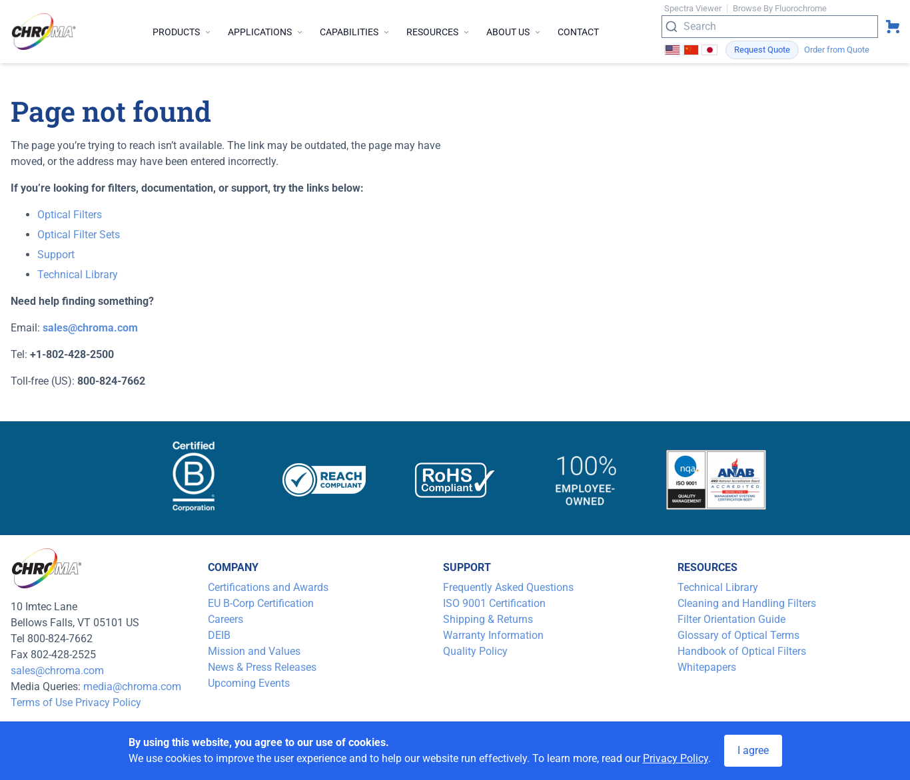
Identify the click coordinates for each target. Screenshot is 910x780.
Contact (578, 32)
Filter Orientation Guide (731, 619)
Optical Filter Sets (78, 234)
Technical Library (77, 274)
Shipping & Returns (488, 619)
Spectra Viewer (692, 8)
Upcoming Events (249, 683)
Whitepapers (707, 667)
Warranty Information (493, 635)
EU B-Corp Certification (261, 603)
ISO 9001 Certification (494, 603)
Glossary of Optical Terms (738, 635)
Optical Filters (69, 214)
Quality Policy (475, 651)
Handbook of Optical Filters (742, 651)
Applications (266, 32)
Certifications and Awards (268, 587)
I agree (753, 750)
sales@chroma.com (57, 670)
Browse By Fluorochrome (780, 8)
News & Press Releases (262, 667)
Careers (225, 619)
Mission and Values (254, 651)
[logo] (44, 31)
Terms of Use (42, 702)
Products (182, 32)
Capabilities (355, 32)
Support (56, 254)
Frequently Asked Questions (508, 587)
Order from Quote (836, 50)
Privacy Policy (108, 702)
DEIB (219, 635)
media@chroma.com (132, 686)
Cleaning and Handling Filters (747, 603)
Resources (438, 32)
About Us (514, 32)
